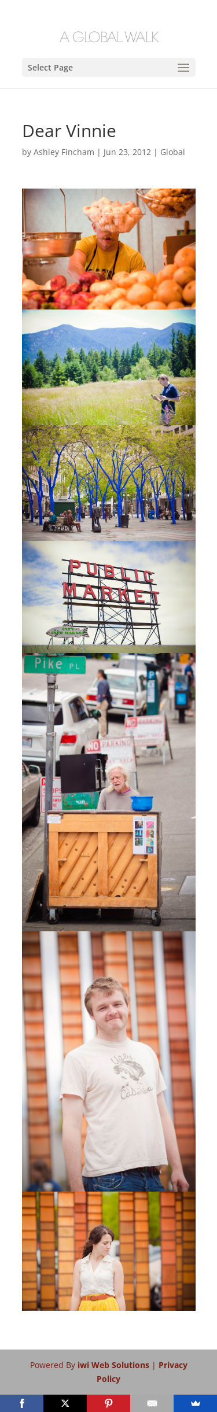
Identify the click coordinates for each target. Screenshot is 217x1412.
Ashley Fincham (64, 151)
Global (172, 151)
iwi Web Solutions (115, 1364)
